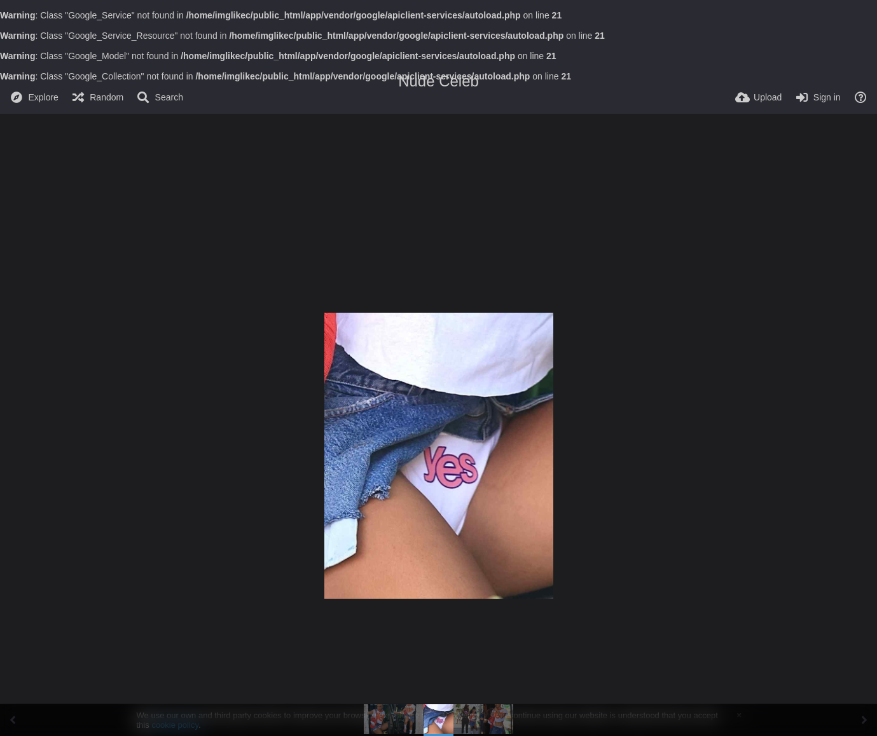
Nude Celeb (438, 81)
